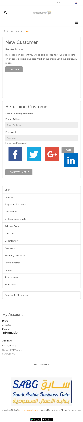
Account (15, 31)
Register (9, 197)
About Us (7, 340)
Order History (11, 240)
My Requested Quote (15, 219)
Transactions (11, 277)
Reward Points (12, 262)
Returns (9, 270)
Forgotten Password (16, 142)
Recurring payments (15, 255)
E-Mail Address (13, 119)
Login (26, 31)
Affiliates (6, 324)
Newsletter (10, 284)
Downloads (11, 248)
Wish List (9, 233)
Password (10, 132)
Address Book (12, 226)
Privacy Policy (9, 345)
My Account (11, 211)
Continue (14, 69)
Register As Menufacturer (17, 295)
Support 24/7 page (12, 350)
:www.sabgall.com (28, 410)
